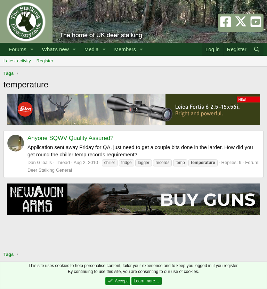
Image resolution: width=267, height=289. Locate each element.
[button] (32, 49)
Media (91, 49)
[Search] (257, 49)
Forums (17, 49)
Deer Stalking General (49, 170)
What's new (55, 49)
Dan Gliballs (39, 162)
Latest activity (17, 60)
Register (45, 60)
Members (125, 49)
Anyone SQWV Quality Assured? (70, 138)
